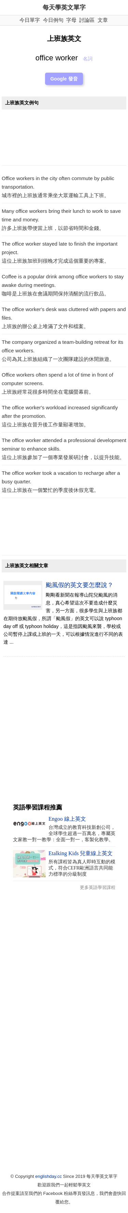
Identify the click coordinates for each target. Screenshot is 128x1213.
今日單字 (29, 20)
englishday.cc (48, 1176)
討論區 (87, 20)
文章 (103, 20)
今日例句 (53, 20)
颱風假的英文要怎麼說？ (79, 585)
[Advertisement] (64, 139)
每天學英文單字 (64, 7)
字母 (71, 20)
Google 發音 (63, 79)
